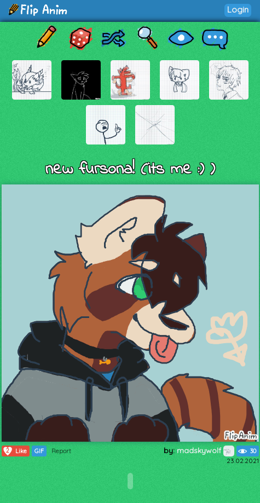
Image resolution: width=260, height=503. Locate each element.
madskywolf (205, 450)
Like (14, 451)
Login (238, 9)
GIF (39, 451)
